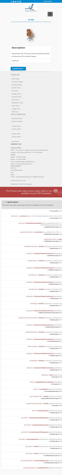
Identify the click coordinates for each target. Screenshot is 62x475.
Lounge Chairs (16, 109)
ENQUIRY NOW (18, 69)
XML (12, 172)
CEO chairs (15, 91)
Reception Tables (17, 85)
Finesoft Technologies (25, 184)
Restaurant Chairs (17, 118)
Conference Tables (17, 82)
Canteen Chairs (16, 126)
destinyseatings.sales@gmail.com (25, 161)
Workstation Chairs (17, 103)
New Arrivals (15, 141)
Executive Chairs (16, 97)
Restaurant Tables (17, 121)
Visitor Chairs (16, 106)
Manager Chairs (16, 94)
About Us (13, 168)
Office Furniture (18, 114)
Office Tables (15, 79)
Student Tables (16, 137)
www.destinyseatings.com (24, 164)
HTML (12, 175)
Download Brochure (17, 170)
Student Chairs (16, 134)
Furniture (15, 75)
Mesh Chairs (15, 100)
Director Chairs (16, 88)
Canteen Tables (16, 129)
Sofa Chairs (15, 112)
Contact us (16, 144)
